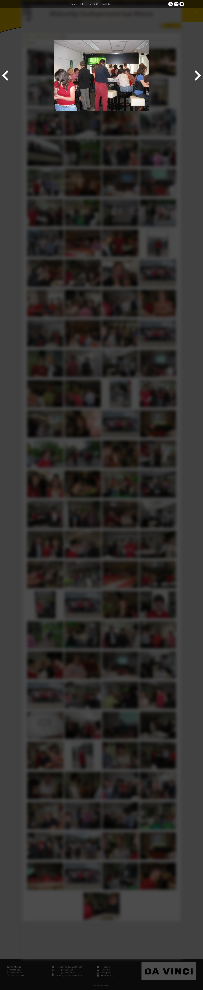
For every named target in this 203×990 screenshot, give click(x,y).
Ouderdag (106, 4)
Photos (73, 4)
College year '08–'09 (89, 4)
